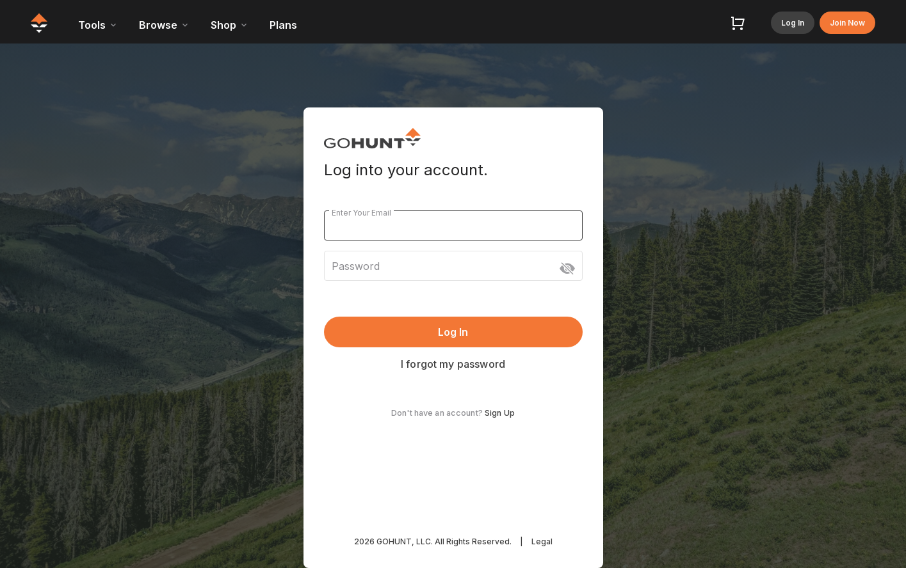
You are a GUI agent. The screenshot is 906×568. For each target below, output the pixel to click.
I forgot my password (453, 364)
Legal (542, 541)
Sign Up (500, 413)
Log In (792, 23)
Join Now (847, 23)
